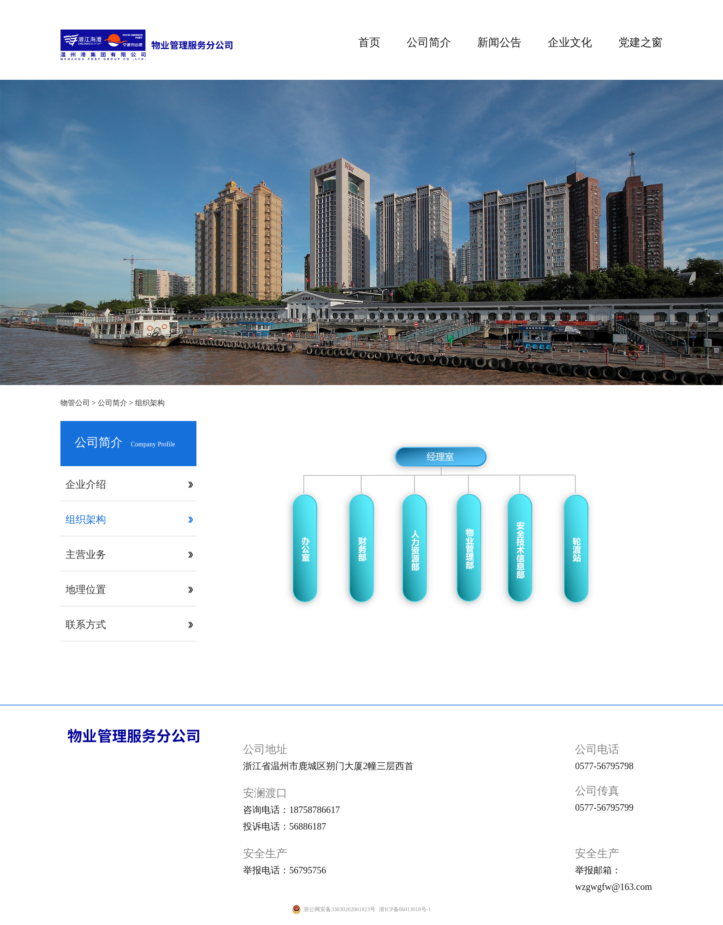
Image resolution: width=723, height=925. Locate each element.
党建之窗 (640, 42)
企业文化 (570, 42)
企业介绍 (85, 484)
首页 (369, 42)
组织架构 (150, 403)
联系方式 (85, 624)
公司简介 (429, 42)
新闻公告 (499, 42)
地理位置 (85, 589)
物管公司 (75, 403)
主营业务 (85, 554)
